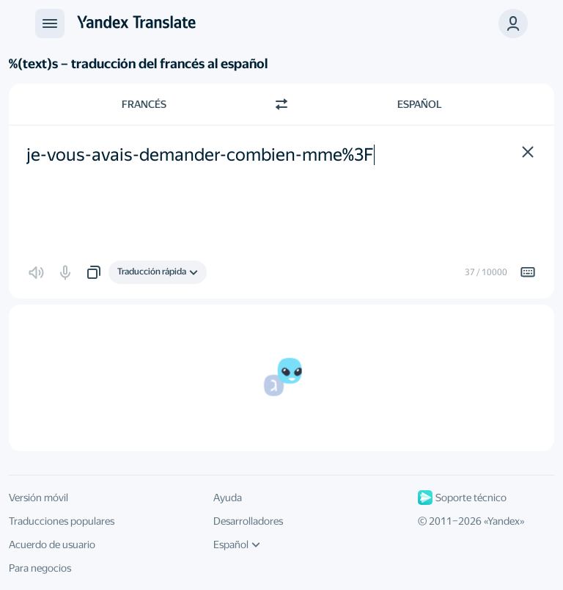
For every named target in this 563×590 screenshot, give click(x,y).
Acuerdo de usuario (52, 544)
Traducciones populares (61, 521)
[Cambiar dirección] (281, 104)
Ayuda (227, 497)
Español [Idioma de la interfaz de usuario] (236, 544)
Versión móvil (38, 497)
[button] (513, 23)
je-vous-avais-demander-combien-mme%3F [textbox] (200, 155)
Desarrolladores (248, 521)
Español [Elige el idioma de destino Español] (419, 104)
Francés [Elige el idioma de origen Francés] (144, 104)
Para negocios (40, 568)
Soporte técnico (462, 497)
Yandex (503, 521)
